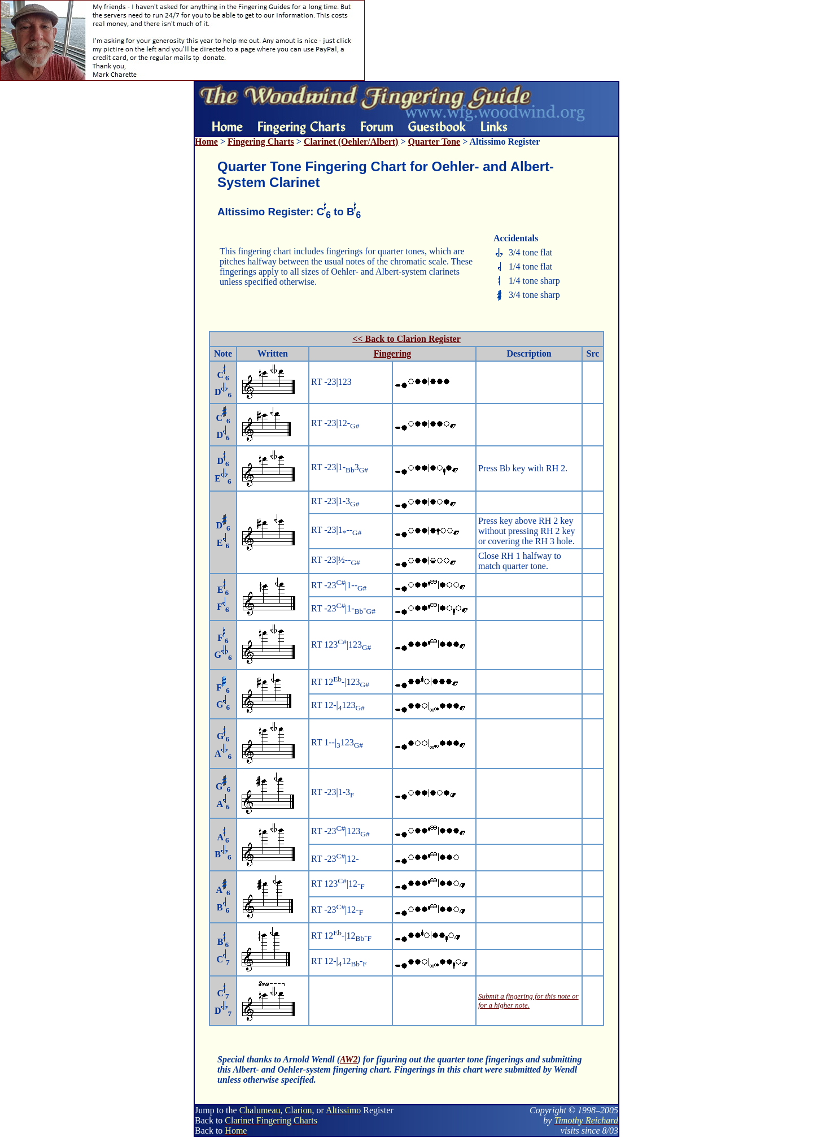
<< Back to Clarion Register (406, 339)
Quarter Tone (434, 141)
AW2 (348, 1059)
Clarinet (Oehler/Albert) (351, 141)
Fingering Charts (261, 141)
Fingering (393, 353)
